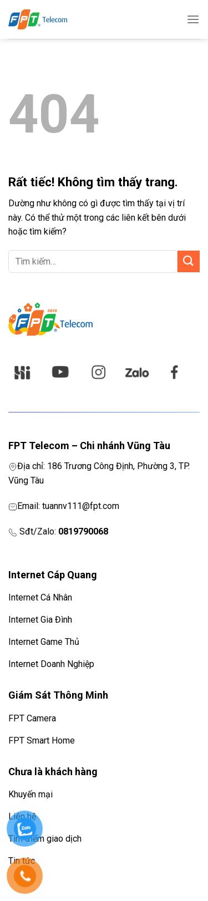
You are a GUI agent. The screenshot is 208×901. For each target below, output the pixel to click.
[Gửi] (188, 261)
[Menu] (193, 19)
